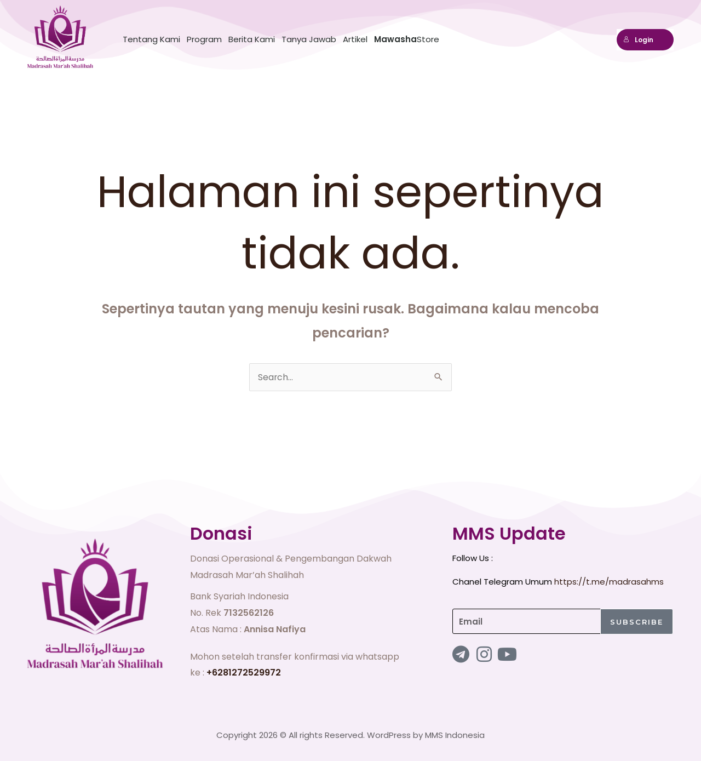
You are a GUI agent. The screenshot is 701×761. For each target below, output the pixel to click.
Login (638, 39)
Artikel (355, 39)
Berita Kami (251, 39)
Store (406, 39)
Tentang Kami (151, 39)
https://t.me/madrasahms (609, 581)
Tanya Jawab (308, 39)
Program (204, 39)
